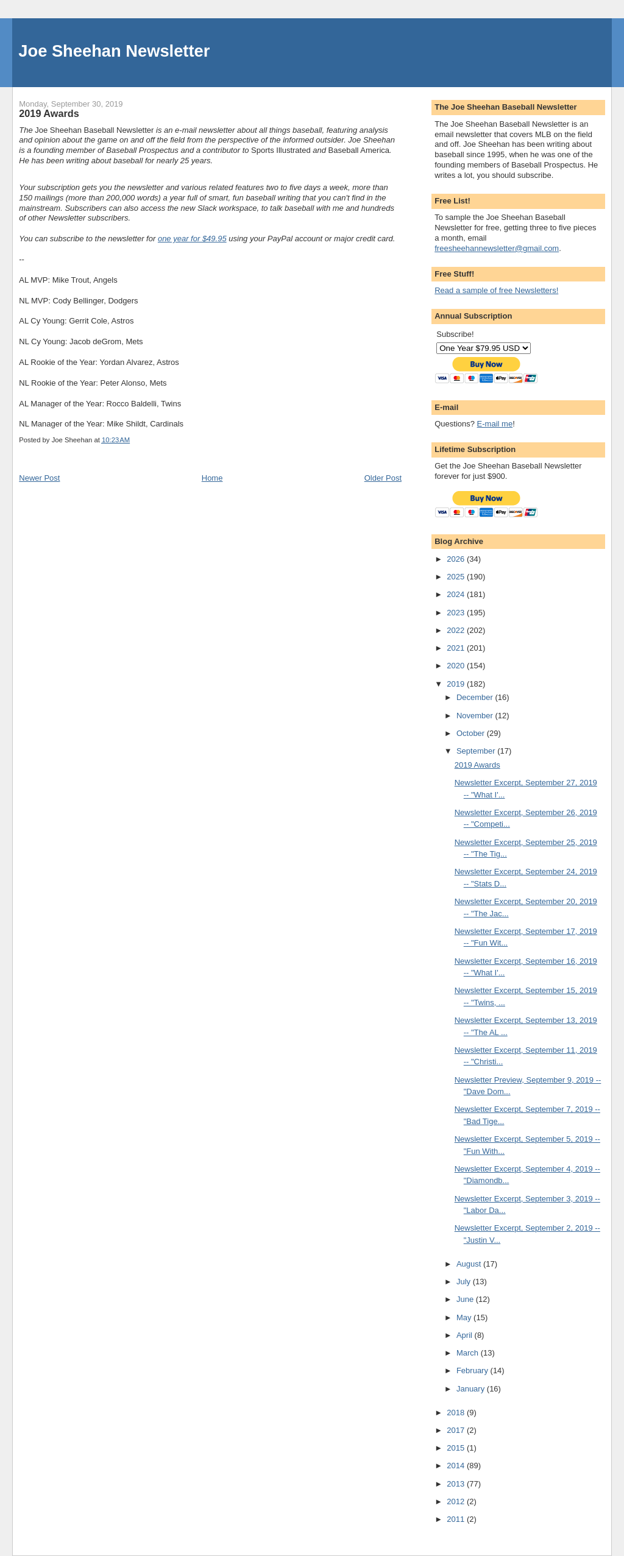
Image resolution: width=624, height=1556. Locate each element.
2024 (457, 594)
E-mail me (495, 423)
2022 (457, 630)
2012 (457, 1501)
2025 (457, 576)
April (465, 1335)
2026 (457, 559)
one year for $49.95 (192, 238)
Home (212, 478)
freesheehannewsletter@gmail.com (496, 248)
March (468, 1352)
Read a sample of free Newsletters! (496, 290)
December (475, 697)
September (476, 750)
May (464, 1317)
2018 (457, 1412)
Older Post (383, 478)
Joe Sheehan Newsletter (114, 50)
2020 (457, 665)
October (471, 733)
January (471, 1388)
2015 (457, 1447)
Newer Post (39, 478)
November (475, 715)
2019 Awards (477, 764)
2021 (457, 647)
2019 (457, 683)
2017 (457, 1430)
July (464, 1281)
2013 (457, 1483)
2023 (457, 612)
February (473, 1370)
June (466, 1299)
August (469, 1263)
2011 (457, 1519)
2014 (457, 1465)
